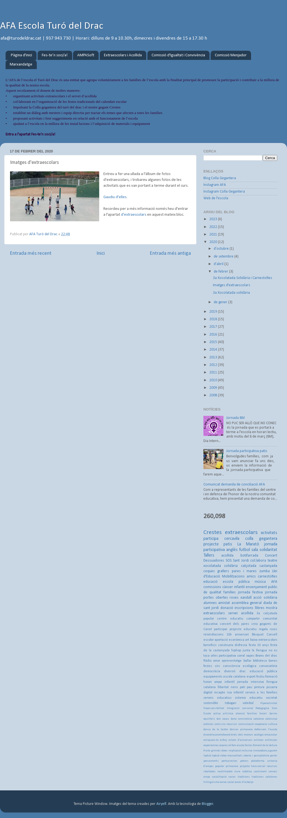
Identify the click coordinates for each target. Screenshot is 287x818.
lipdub (207, 755)
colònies (208, 724)
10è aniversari (238, 634)
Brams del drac (266, 655)
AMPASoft (85, 55)
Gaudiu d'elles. (115, 197)
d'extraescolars (133, 215)
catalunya (271, 718)
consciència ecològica (240, 666)
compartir (253, 618)
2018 (213, 319)
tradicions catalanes (264, 776)
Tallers (208, 555)
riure (237, 771)
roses (234, 597)
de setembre (224, 256)
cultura (272, 724)
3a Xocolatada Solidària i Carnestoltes (242, 278)
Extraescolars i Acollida (123, 55)
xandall (246, 597)
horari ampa (212, 682)
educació (210, 582)
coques (209, 571)
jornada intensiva (250, 682)
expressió (225, 745)
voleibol (248, 703)
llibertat (223, 687)
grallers (223, 571)
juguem (272, 750)
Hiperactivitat (268, 703)
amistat (224, 603)
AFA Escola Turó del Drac (51, 26)
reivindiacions (213, 634)
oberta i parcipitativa (256, 755)
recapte (219, 692)
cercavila (231, 539)
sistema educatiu (248, 698)
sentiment (260, 771)
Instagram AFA (214, 185)
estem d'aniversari (240, 740)
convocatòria (268, 666)
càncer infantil (233, 587)
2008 (213, 395)
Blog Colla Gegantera (219, 178)
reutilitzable (224, 771)
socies (232, 776)
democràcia (211, 671)
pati (242, 687)
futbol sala (248, 550)
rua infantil (235, 692)
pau (249, 687)
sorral (241, 655)
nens (234, 687)
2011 (213, 372)
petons (244, 761)
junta (246, 650)
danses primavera (241, 729)
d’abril (219, 264)
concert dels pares (234, 624)
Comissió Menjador (231, 55)
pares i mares (244, 571)
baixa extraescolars (263, 640)
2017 (213, 327)
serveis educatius (217, 698)
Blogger (207, 804)
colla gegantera (261, 539)
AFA (274, 582)
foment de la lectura (265, 745)
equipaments (212, 676)
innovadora (260, 750)
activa (217, 713)
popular (219, 766)
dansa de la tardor (215, 729)
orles (214, 655)
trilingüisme (211, 782)
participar (220, 629)
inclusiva (246, 750)
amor (216, 660)
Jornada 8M (235, 418)
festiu (260, 676)
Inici (100, 253)
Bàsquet (258, 634)
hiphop (236, 650)
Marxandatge (21, 64)
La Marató (248, 544)
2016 (213, 334)
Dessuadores (213, 560)
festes (248, 745)
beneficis (210, 645)
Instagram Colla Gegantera (224, 191)
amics (251, 576)
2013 (213, 357)
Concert (271, 555)
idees (224, 750)
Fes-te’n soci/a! (55, 55)
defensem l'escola (265, 729)
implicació (234, 750)
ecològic (259, 734)
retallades (209, 771)
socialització (219, 776)
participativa (227, 655)
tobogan (230, 703)
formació (271, 676)
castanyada (268, 566)
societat (271, 698)
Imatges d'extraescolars (231, 285)
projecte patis (217, 544)
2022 (213, 227)
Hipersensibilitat (213, 708)
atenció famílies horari (251, 713)
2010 (213, 380)
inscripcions (244, 608)
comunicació (246, 724)
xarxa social (227, 782)
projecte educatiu (243, 629)
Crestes (212, 532)
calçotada (248, 566)
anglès (232, 550)
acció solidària (265, 597)
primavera (232, 766)
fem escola (238, 745)
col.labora (258, 560)
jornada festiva (250, 592)
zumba (264, 571)
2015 (213, 342)
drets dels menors (242, 734)
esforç (223, 740)
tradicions (244, 776)
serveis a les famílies (261, 692)
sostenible (210, 703)
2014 (213, 349)
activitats (269, 533)
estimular (271, 740)
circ (217, 666)
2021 (213, 234)
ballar (247, 660)
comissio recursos (226, 724)
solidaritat (268, 550)
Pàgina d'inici (21, 55)
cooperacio (261, 724)
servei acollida (240, 613)
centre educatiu (230, 618)
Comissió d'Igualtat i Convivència (178, 55)
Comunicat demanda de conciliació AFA (234, 484)
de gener (221, 302)
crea (254, 624)
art (247, 640)
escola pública (236, 582)
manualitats (235, 755)
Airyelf (161, 804)
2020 (213, 242)
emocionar (270, 734)
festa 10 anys (259, 645)
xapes (250, 655)
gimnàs (216, 750)
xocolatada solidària (220, 566)
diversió (229, 671)
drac (242, 671)
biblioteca (260, 660)
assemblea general (247, 603)
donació (226, 608)
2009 (213, 388)
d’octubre (222, 249)
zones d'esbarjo (244, 782)
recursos (272, 766)
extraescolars (241, 532)
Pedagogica (262, 708)
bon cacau (223, 718)
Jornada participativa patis (246, 451)
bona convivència (241, 718)
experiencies (211, 745)
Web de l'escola (215, 198)
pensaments (211, 761)
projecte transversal (252, 766)
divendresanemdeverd (216, 734)
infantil (230, 682)
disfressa (241, 645)
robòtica (247, 771)
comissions (212, 587)
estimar (259, 740)
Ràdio (207, 660)
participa (210, 539)
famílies (229, 592)
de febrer (221, 271)
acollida (227, 555)
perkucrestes (229, 761)
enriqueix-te (210, 740)
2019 (213, 312)
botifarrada (249, 555)
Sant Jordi (241, 560)
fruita (206, 750)
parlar (273, 755)
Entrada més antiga (170, 253)
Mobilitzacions (233, 576)
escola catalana (234, 676)
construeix (225, 645)
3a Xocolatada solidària (231, 293)
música (260, 582)
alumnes (210, 603)
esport (251, 676)
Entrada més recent (31, 253)
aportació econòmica (229, 640)
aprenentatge (232, 660)
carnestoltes (267, 576)
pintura (259, 687)
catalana (259, 718)
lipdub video (219, 755)
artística (228, 713)
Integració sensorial (240, 708)
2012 (213, 365)
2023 (213, 219)
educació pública (263, 671)
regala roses (268, 629)
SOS (229, 560)
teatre (272, 560)
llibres (259, 608)
